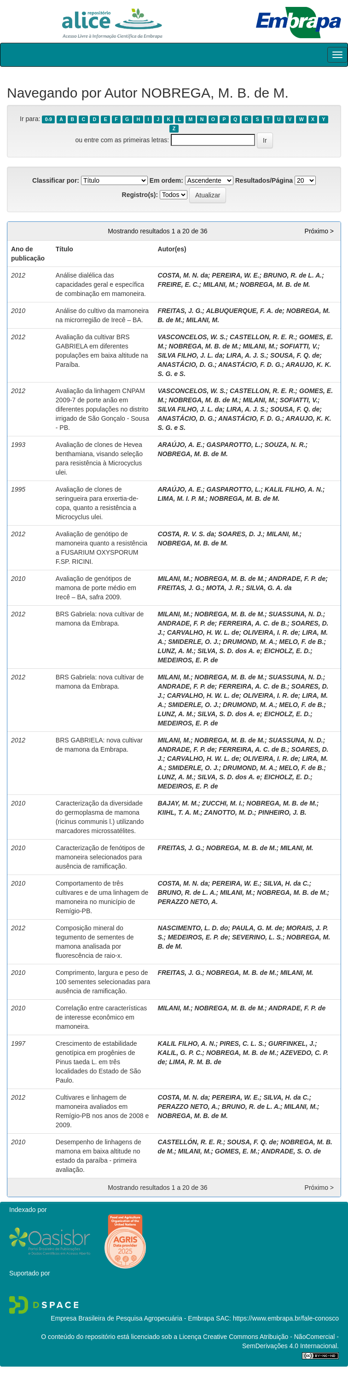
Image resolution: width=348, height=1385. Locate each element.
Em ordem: (166, 180)
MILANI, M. (219, 284)
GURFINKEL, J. (291, 1043)
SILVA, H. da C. (286, 883)
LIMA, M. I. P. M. (181, 498)
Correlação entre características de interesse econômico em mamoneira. (101, 1017)
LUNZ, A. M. (175, 651)
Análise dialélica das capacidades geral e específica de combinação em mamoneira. (101, 284)
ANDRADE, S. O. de (291, 1151)
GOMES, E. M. (236, 1151)
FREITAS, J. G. (179, 310)
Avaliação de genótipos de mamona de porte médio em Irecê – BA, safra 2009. (96, 588)
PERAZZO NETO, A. (187, 901)
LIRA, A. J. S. (246, 355)
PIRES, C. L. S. (242, 1043)
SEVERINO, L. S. (257, 937)
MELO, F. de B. (301, 641)
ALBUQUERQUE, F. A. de (244, 310)
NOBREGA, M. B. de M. (275, 284)
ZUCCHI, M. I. (222, 803)
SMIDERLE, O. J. (193, 641)
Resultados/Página (264, 180)
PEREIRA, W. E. (235, 275)
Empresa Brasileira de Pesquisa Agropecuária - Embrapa (132, 1318)
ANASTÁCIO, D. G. (186, 364)
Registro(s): (140, 194)
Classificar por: (55, 180)
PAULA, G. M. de (257, 928)
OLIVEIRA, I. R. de (270, 632)
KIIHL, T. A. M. (178, 812)
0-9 (48, 119)
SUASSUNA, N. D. (296, 614)
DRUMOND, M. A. (249, 641)
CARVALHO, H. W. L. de (203, 632)
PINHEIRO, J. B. (282, 812)
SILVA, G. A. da (269, 587)
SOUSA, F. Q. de (294, 355)
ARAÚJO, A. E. (180, 444)
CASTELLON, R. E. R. (262, 337)
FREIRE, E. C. (178, 284)
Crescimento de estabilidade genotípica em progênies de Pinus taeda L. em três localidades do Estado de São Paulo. (98, 1062)
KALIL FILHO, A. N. (294, 489)
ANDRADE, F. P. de (296, 578)
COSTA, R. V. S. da (185, 534)
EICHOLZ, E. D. (287, 651)
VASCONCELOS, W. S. (191, 337)
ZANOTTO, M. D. (229, 812)
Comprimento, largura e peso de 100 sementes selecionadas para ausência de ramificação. (103, 982)
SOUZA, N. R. (285, 444)
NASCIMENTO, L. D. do (192, 928)
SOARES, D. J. (240, 534)
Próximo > (319, 231)
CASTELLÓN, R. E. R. (190, 1142)
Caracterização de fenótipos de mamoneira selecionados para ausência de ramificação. (100, 857)
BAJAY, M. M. (177, 803)
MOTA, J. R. (224, 587)
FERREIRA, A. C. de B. (253, 623)
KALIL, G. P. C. (179, 1052)
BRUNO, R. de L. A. (292, 275)
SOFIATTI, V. (299, 346)
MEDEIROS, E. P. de (187, 660)
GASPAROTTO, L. (233, 444)
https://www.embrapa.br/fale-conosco (286, 1318)
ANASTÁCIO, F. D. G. (250, 364)
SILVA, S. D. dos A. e (228, 651)
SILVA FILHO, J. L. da (189, 355)
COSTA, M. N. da (182, 275)
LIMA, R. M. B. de (195, 1062)
